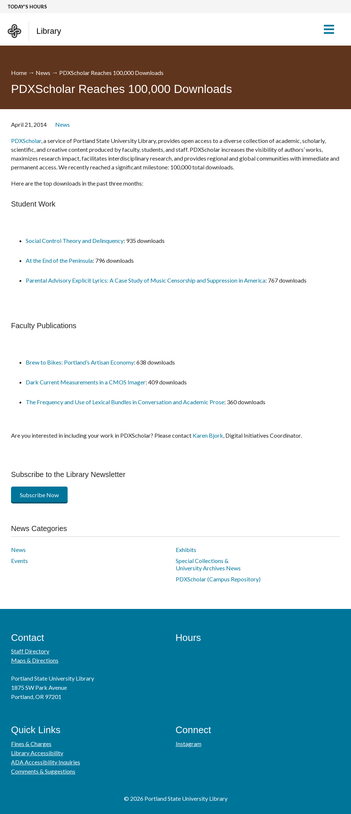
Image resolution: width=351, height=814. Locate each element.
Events (19, 560)
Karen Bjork (208, 435)
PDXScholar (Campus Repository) (218, 578)
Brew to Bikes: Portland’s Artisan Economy (80, 362)
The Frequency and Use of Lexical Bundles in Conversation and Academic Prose (125, 401)
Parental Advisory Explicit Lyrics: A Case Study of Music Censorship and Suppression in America (145, 280)
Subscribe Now (39, 494)
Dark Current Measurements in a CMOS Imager (86, 382)
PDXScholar (26, 140)
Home (19, 72)
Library (48, 31)
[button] (332, 29)
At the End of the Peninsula (59, 260)
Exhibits (186, 549)
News (43, 72)
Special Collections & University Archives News (208, 564)
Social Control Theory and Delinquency (74, 240)
